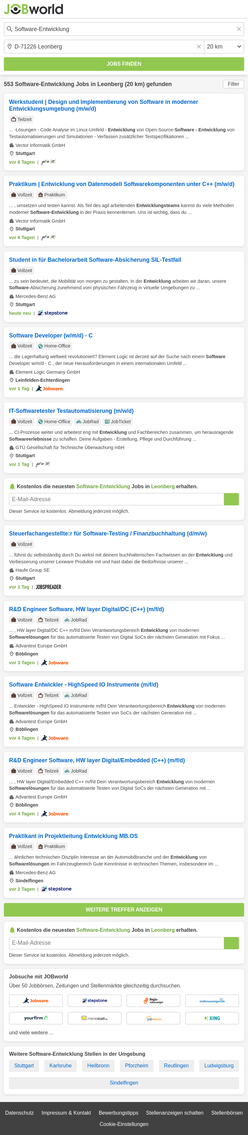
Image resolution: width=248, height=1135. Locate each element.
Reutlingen (176, 1065)
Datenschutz (19, 1113)
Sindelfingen (124, 1082)
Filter (233, 84)
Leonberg (110, 84)
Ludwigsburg (219, 1065)
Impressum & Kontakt (66, 1113)
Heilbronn (98, 1065)
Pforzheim (136, 1065)
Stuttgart (24, 1065)
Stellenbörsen (227, 1113)
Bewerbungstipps (119, 1113)
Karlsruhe (60, 1065)
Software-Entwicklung (44, 84)
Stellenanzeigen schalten (174, 1113)
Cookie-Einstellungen (123, 1124)
